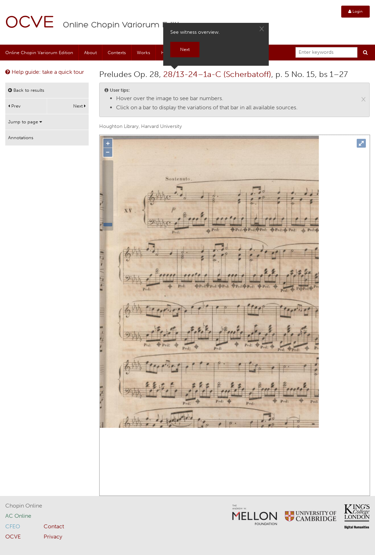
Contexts (117, 52)
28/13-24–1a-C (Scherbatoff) (217, 74)
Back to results (26, 90)
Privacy (53, 536)
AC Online (18, 515)
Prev (14, 106)
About (90, 52)
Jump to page (25, 121)
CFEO (12, 526)
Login (355, 11)
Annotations (20, 137)
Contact (54, 526)
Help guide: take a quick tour (44, 72)
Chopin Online (23, 505)
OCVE (30, 23)
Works (143, 52)
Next (79, 106)
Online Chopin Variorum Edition (126, 25)
